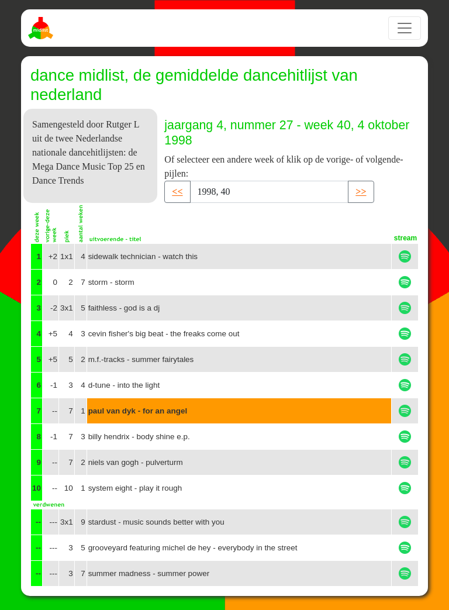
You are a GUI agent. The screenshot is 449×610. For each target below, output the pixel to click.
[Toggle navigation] (404, 28)
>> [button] (360, 192)
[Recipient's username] (269, 192)
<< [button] (177, 192)
